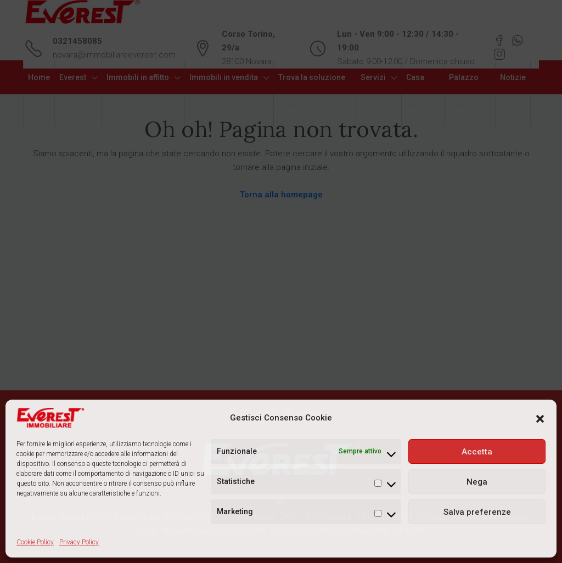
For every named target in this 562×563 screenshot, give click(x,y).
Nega (477, 482)
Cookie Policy (35, 542)
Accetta (477, 452)
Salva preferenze (477, 512)
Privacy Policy (79, 542)
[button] (540, 418)
